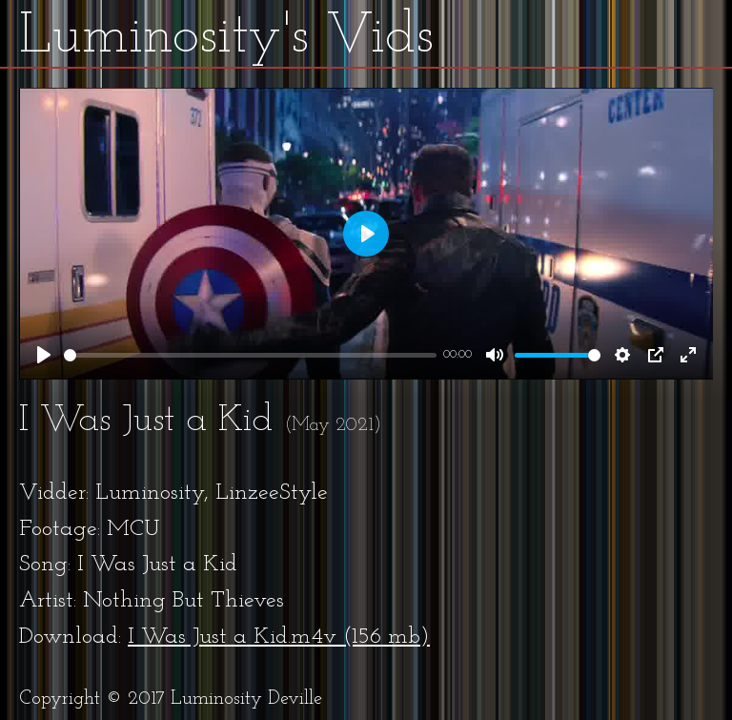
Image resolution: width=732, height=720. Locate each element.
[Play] (44, 354)
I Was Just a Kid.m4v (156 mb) (279, 637)
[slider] (250, 355)
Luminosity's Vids (226, 37)
